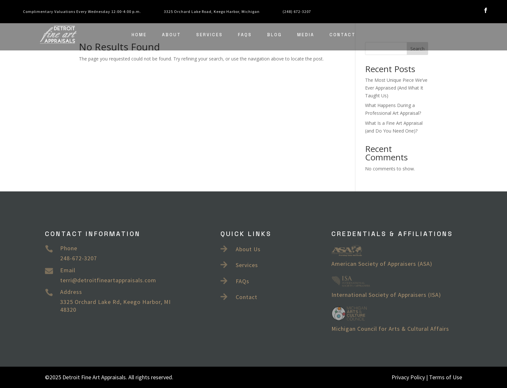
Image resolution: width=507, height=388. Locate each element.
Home (139, 35)
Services (209, 35)
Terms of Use (445, 377)
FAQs (245, 35)
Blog (274, 35)
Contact (342, 35)
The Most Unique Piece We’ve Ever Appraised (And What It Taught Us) (396, 88)
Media (305, 35)
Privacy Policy (408, 377)
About (171, 35)
